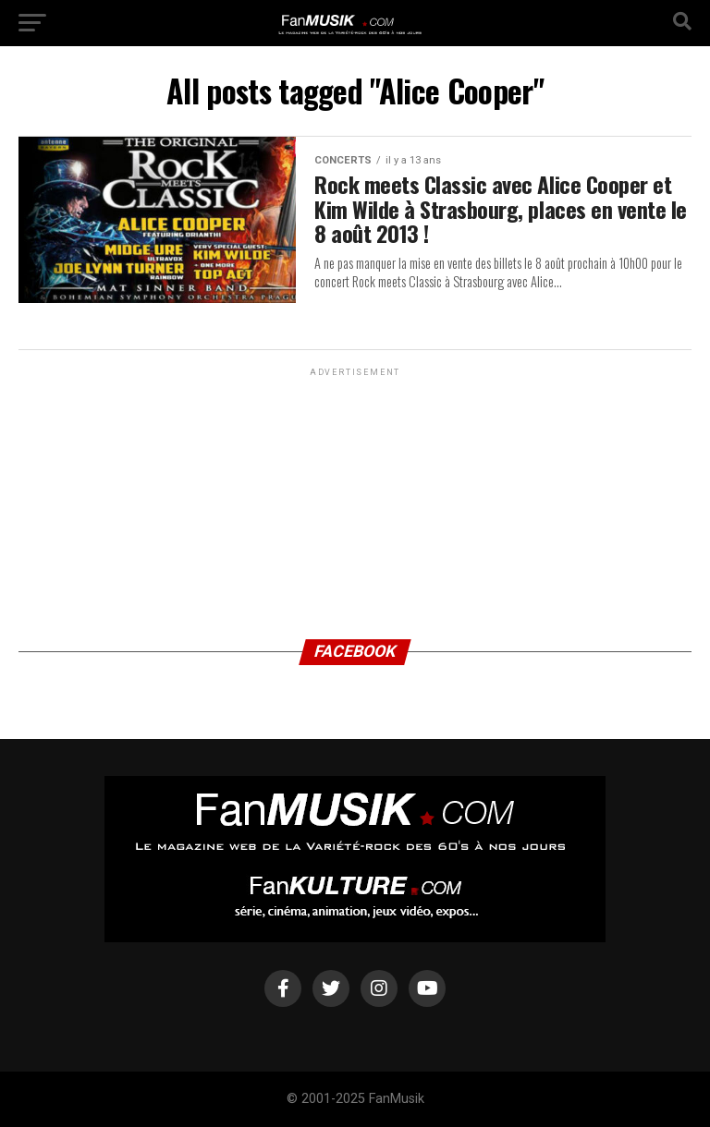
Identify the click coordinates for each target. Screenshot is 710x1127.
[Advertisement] (355, 496)
